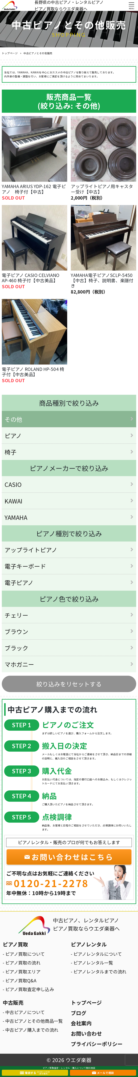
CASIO (13, 484)
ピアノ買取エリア (23, 971)
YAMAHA (16, 517)
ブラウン (16, 631)
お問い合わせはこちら (72, 856)
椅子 (10, 452)
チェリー (16, 615)
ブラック (16, 647)
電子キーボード (25, 566)
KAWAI (14, 501)
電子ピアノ (19, 582)
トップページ (10, 53)
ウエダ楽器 (79, 1060)
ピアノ (13, 435)
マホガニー (19, 664)
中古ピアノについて (25, 1012)
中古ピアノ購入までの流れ (31, 1030)
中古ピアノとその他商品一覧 (34, 1021)
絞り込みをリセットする (69, 684)
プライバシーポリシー (97, 1044)
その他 (13, 419)
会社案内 (81, 1023)
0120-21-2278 (51, 883)
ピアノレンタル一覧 (93, 962)
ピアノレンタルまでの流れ (100, 971)
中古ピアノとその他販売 (37, 53)
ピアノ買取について (25, 954)
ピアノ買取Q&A (20, 980)
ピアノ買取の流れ (23, 962)
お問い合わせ (86, 1033)
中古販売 (13, 1002)
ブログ (78, 1013)
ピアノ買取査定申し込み (29, 989)
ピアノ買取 (15, 944)
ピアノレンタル (89, 944)
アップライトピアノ (31, 549)
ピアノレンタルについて (97, 954)
